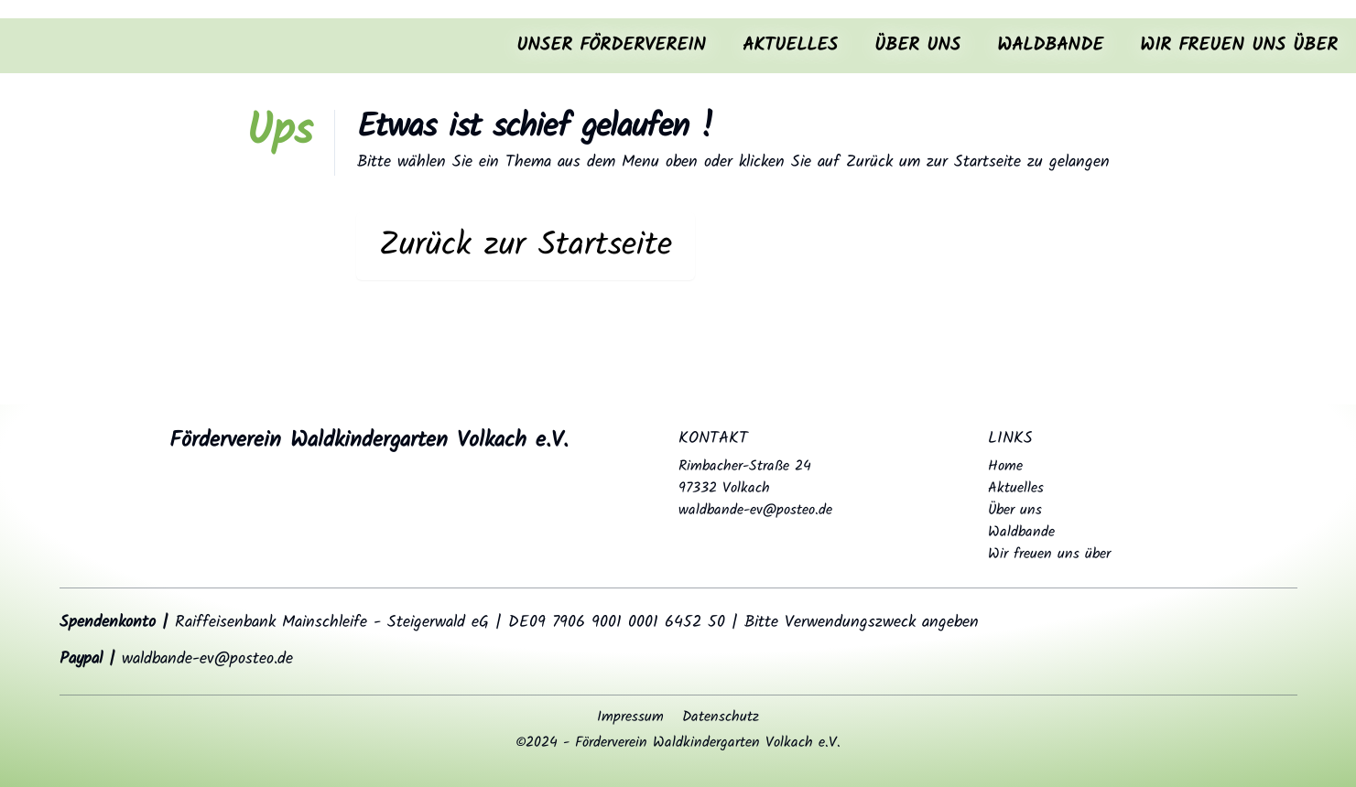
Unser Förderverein (611, 45)
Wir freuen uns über (1239, 45)
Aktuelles (790, 45)
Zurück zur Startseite (525, 246)
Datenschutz (720, 717)
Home (1005, 466)
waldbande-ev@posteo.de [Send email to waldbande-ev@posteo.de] (755, 510)
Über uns (917, 45)
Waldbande (1050, 45)
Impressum (630, 717)
